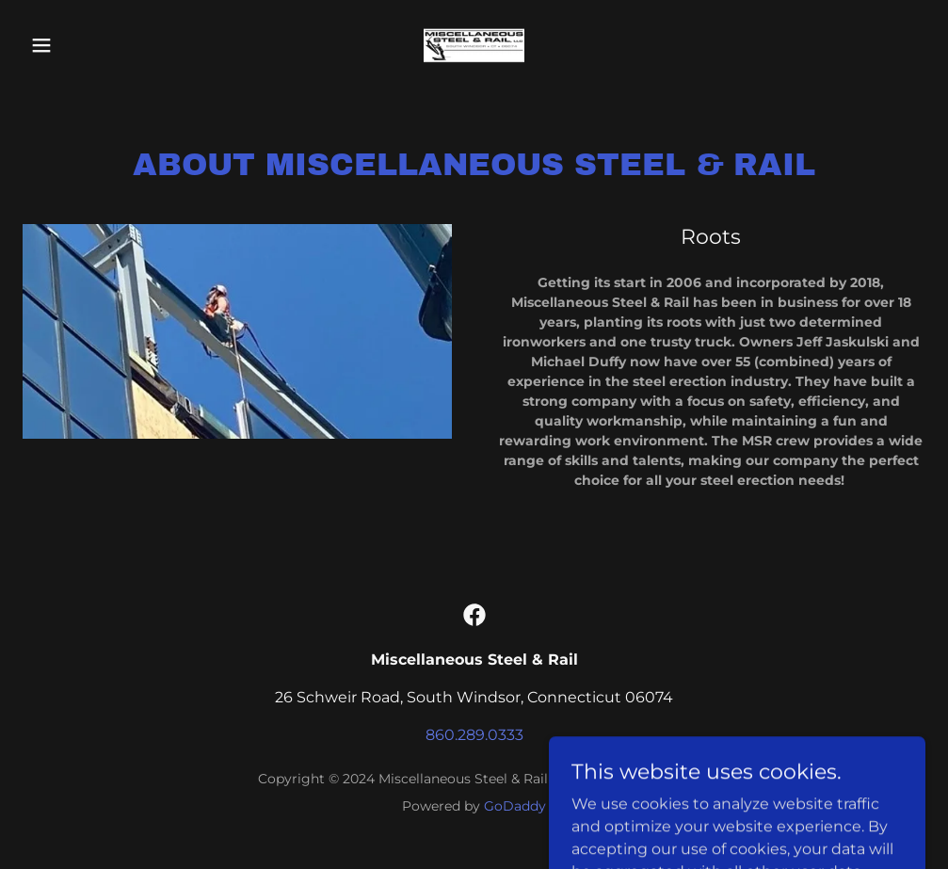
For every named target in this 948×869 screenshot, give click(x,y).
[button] (90, 45)
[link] (474, 45)
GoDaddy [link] (515, 805)
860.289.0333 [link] (474, 735)
